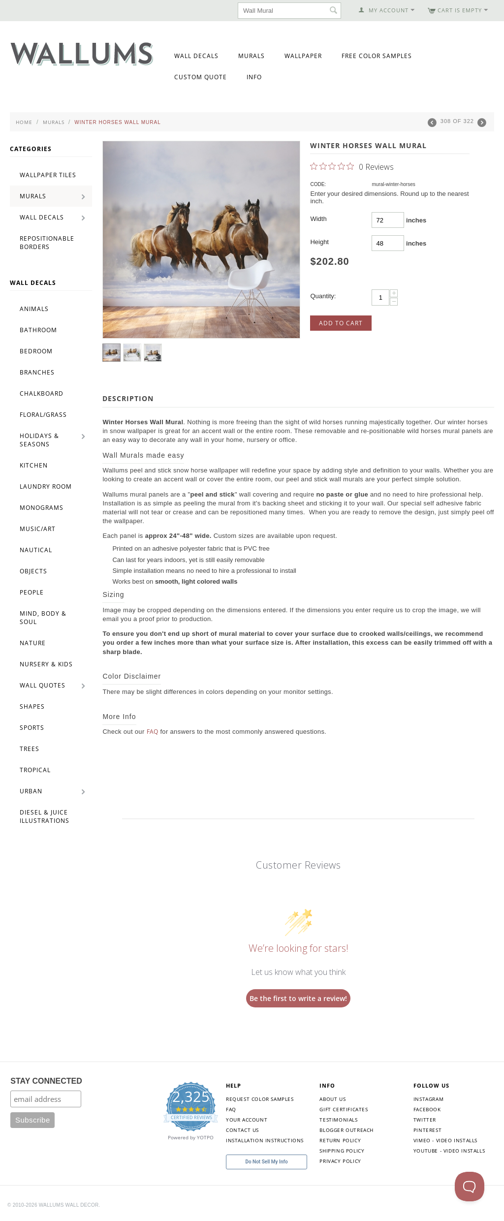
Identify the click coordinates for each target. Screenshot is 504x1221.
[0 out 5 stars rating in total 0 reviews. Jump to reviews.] (352, 166)
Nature (33, 643)
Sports (32, 727)
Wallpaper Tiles (48, 175)
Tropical (35, 770)
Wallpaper (303, 56)
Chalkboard (41, 393)
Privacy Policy (340, 1161)
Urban (31, 791)
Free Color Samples (377, 56)
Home (24, 122)
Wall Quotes (42, 685)
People (32, 592)
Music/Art (38, 529)
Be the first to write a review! (298, 998)
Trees (29, 749)
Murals (251, 56)
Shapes (32, 706)
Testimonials (338, 1119)
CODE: (318, 184)
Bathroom (38, 330)
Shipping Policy (341, 1150)
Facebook (427, 1109)
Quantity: (323, 296)
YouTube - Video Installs (449, 1150)
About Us (332, 1099)
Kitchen (34, 465)
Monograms (41, 507)
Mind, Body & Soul (43, 617)
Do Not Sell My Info (266, 1161)
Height (319, 242)
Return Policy (340, 1140)
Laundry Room (46, 486)
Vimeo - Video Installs (445, 1140)
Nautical (36, 550)
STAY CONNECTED (46, 1081)
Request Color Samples (260, 1099)
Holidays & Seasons (39, 440)
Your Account (246, 1119)
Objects (33, 571)
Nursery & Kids (46, 664)
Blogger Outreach (346, 1130)
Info (254, 77)
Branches (37, 372)
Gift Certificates (343, 1109)
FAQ (152, 731)
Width (318, 218)
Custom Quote (200, 77)
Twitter (424, 1119)
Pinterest (427, 1130)
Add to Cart (341, 323)
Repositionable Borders (47, 242)
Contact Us (242, 1130)
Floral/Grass (43, 414)
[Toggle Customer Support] (469, 1186)
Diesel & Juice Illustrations (44, 816)
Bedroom (36, 351)
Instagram (428, 1099)
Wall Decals (196, 56)
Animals (34, 309)
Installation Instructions (265, 1140)
